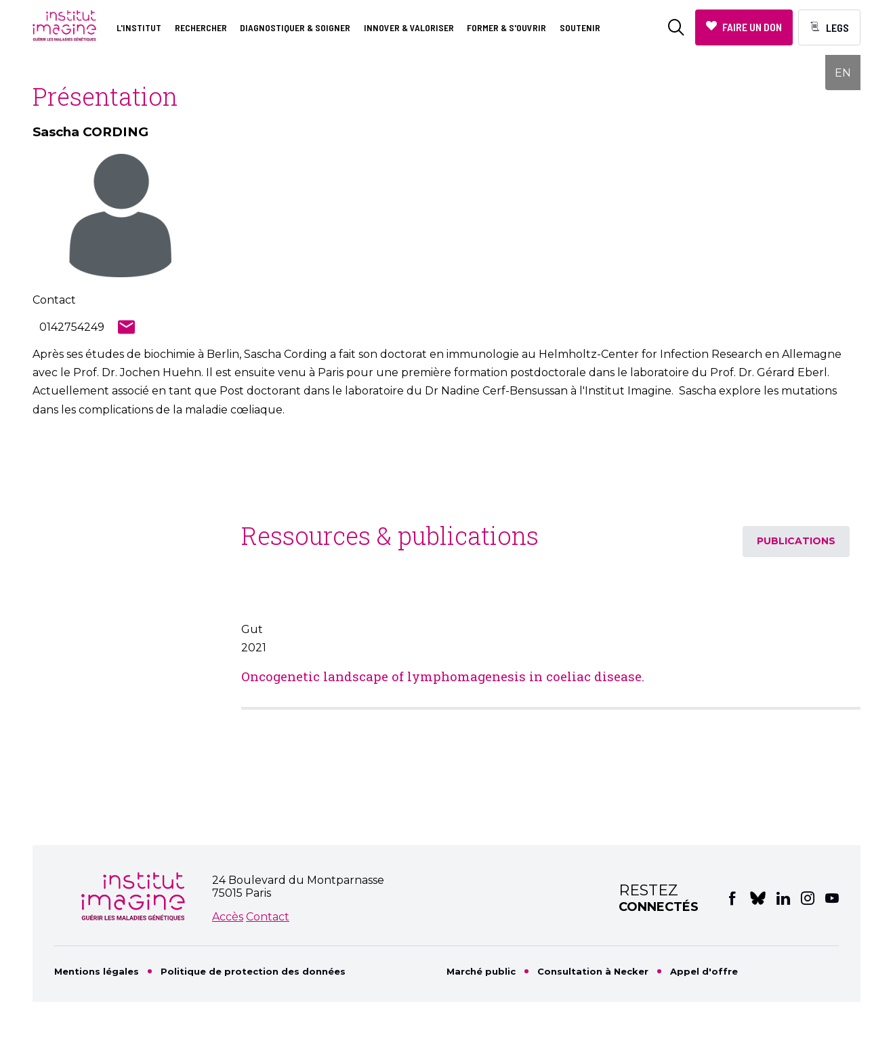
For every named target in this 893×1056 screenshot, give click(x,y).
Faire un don (752, 26)
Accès (227, 916)
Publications (796, 541)
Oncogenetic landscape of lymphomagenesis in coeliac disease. (442, 676)
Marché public (481, 971)
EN (843, 72)
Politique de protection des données (253, 971)
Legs (837, 27)
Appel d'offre (704, 971)
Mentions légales (96, 971)
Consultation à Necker (592, 971)
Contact (267, 916)
